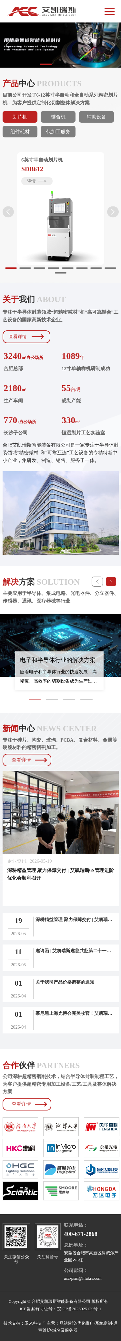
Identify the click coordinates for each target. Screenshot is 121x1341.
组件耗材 (20, 131)
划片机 (20, 116)
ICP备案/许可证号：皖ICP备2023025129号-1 (60, 1308)
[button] (113, 45)
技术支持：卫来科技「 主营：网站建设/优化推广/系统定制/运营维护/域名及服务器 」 (60, 1327)
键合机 (58, 116)
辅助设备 (96, 116)
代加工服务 (58, 131)
